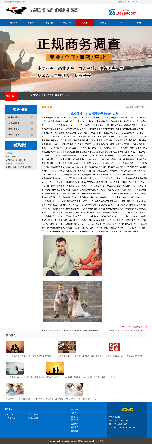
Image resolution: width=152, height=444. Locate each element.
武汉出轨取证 (13, 117)
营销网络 (103, 23)
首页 (136, 107)
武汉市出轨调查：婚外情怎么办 (129, 330)
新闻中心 (67, 23)
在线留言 (120, 23)
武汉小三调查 (13, 135)
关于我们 (31, 23)
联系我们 (138, 23)
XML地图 (99, 441)
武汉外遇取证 (13, 129)
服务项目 (49, 23)
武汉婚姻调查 (13, 123)
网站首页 (13, 23)
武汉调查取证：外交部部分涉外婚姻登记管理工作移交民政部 (74, 330)
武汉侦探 (85, 23)
